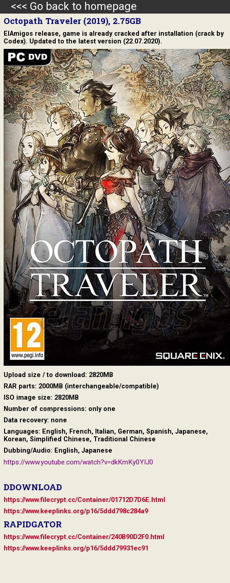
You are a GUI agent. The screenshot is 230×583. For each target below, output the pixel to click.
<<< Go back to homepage (68, 6)
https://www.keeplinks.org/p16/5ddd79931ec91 (76, 548)
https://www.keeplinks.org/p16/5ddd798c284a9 (76, 511)
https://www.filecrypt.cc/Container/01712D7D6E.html (84, 500)
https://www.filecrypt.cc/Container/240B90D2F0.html (84, 537)
